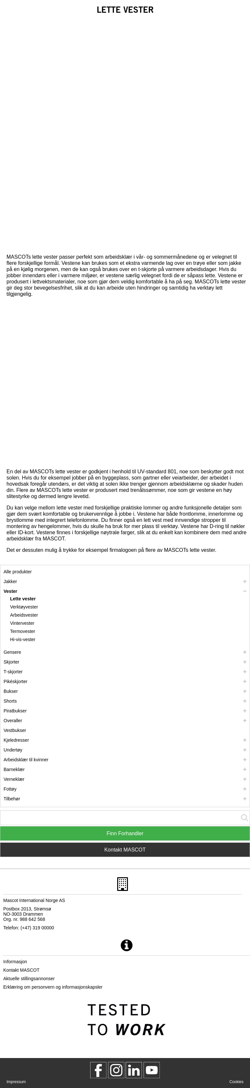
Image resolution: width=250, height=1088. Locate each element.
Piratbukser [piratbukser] (15, 710)
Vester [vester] (10, 591)
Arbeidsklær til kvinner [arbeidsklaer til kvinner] (26, 759)
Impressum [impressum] (16, 1082)
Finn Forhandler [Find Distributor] (125, 833)
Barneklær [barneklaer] (14, 769)
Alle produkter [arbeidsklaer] (18, 571)
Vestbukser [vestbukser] (15, 730)
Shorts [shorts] (10, 701)
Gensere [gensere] (12, 652)
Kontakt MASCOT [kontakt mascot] (21, 970)
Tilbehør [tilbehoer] (12, 798)
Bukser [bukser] (11, 691)
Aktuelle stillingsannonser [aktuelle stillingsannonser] (29, 978)
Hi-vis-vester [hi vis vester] (22, 639)
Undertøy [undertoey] (13, 749)
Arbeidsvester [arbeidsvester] (24, 615)
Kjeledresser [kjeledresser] (16, 740)
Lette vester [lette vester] (23, 598)
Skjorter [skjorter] (11, 662)
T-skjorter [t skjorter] (13, 671)
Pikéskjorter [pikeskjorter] (15, 681)
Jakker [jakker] (10, 581)
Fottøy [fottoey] (10, 789)
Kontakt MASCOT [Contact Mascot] (125, 849)
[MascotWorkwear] (98, 1070)
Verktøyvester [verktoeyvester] (24, 606)
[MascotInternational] (152, 1070)
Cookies (236, 1082)
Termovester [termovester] (22, 631)
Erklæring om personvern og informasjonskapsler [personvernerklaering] (53, 987)
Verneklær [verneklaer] (14, 779)
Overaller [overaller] (13, 720)
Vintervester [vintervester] (22, 623)
